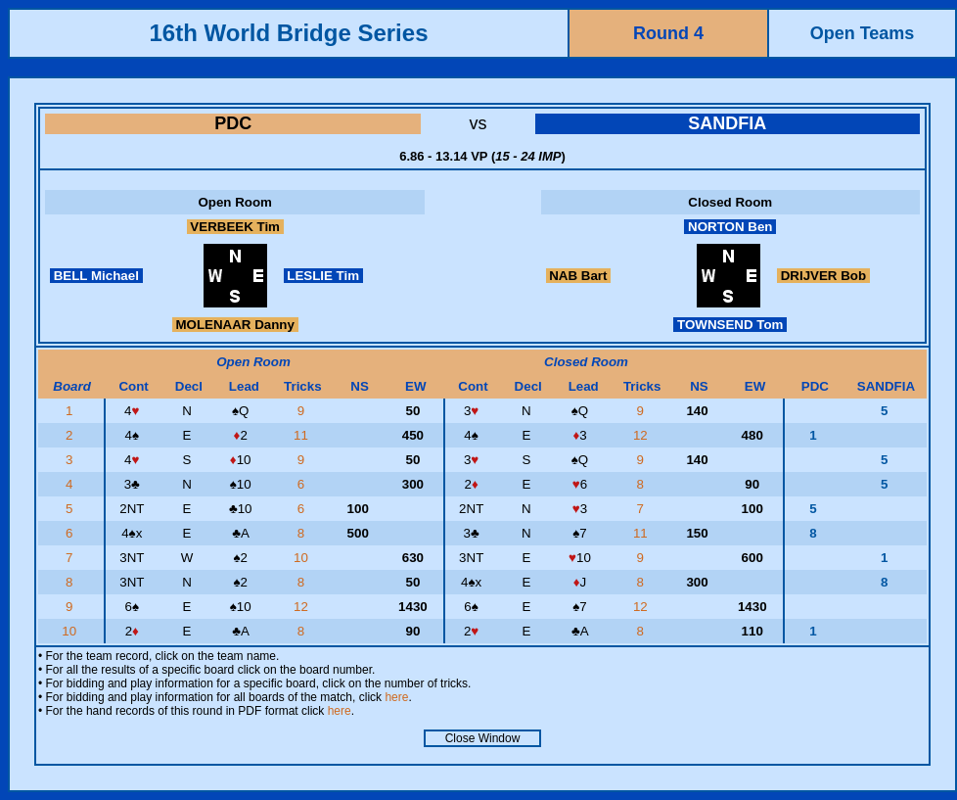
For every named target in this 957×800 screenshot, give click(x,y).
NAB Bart (579, 275)
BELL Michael (96, 275)
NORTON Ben (730, 226)
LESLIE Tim (323, 275)
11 (303, 435)
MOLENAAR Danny (235, 324)
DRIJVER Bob (823, 275)
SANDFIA (727, 123)
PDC (232, 123)
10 (303, 557)
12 (642, 435)
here (396, 697)
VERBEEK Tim (235, 226)
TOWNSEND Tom (730, 324)
